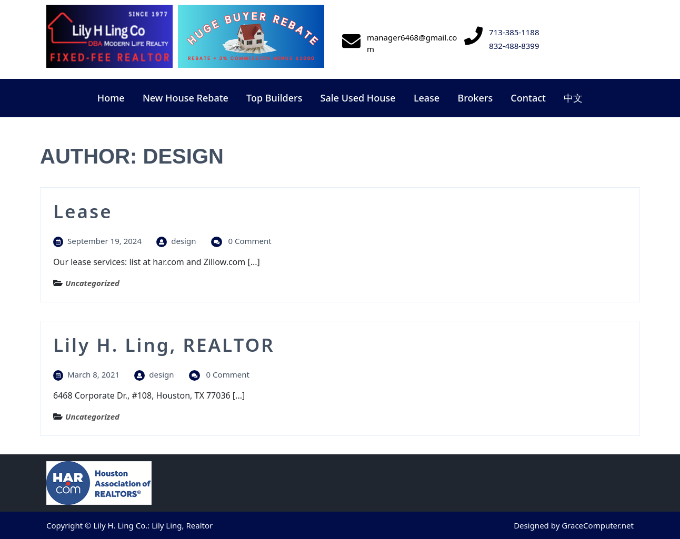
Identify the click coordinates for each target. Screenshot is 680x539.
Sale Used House (358, 97)
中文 (573, 97)
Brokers (475, 97)
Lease (426, 97)
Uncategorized (92, 283)
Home (111, 97)
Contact (528, 97)
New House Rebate (185, 97)
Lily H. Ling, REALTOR (164, 344)
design (183, 241)
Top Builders (274, 97)
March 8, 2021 (93, 374)
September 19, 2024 (104, 241)
